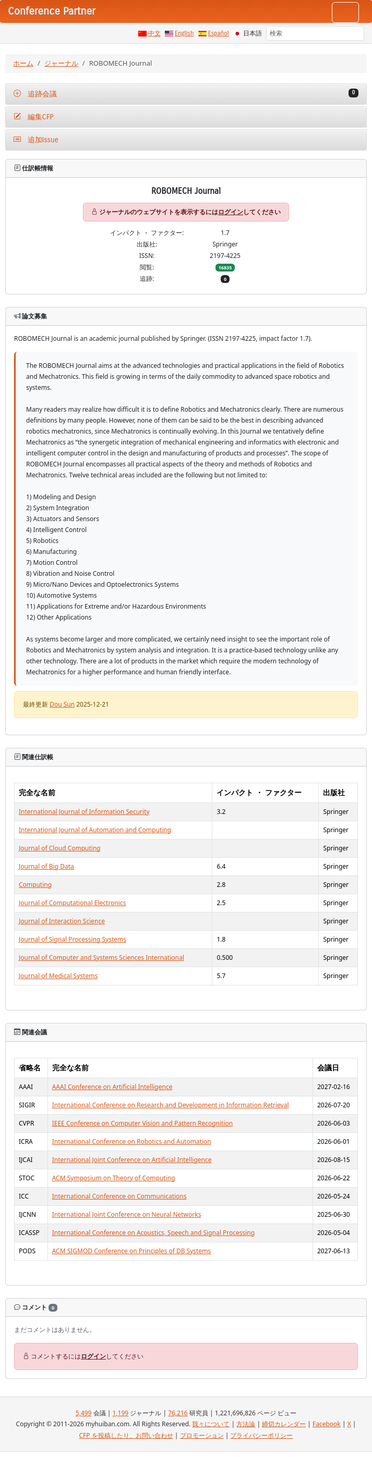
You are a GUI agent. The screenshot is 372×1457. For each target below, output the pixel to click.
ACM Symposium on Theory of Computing (113, 1178)
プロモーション (202, 1435)
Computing (35, 884)
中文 (154, 33)
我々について (211, 1423)
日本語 (252, 33)
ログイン (230, 211)
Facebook (327, 1423)
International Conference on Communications (119, 1196)
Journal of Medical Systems (58, 975)
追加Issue (36, 139)
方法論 (245, 1423)
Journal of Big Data (46, 866)
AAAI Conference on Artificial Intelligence (112, 1086)
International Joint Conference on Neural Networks (126, 1214)
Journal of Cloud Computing (60, 848)
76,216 (178, 1413)
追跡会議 (186, 93)
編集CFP (34, 117)
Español (218, 33)
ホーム (23, 63)
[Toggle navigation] (345, 12)
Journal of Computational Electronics (72, 902)
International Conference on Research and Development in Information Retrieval (170, 1105)
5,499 (84, 1413)
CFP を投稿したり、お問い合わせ (126, 1435)
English (184, 33)
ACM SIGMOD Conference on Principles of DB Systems (131, 1250)
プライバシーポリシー (261, 1435)
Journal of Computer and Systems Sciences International (101, 957)
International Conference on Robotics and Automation (131, 1141)
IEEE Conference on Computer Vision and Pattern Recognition (142, 1123)
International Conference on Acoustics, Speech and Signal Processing (153, 1232)
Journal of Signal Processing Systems (72, 939)
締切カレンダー (284, 1423)
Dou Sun (62, 704)
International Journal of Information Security (84, 811)
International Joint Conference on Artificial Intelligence (132, 1159)
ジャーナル (61, 63)
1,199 (120, 1413)
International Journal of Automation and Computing (95, 829)
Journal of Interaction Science (62, 921)
